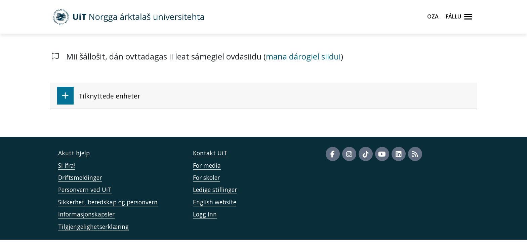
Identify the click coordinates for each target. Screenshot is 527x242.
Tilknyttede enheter (98, 96)
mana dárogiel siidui (303, 56)
